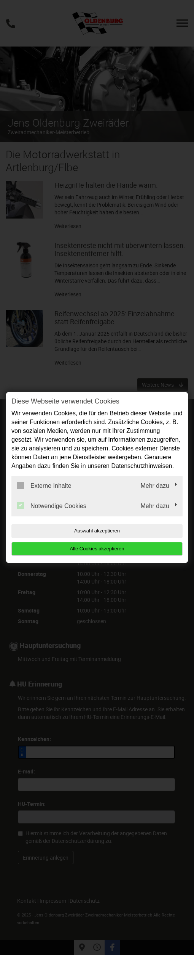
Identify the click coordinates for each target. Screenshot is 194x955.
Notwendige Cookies (51, 505)
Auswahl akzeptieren (97, 531)
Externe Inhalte (44, 485)
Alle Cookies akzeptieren (97, 548)
